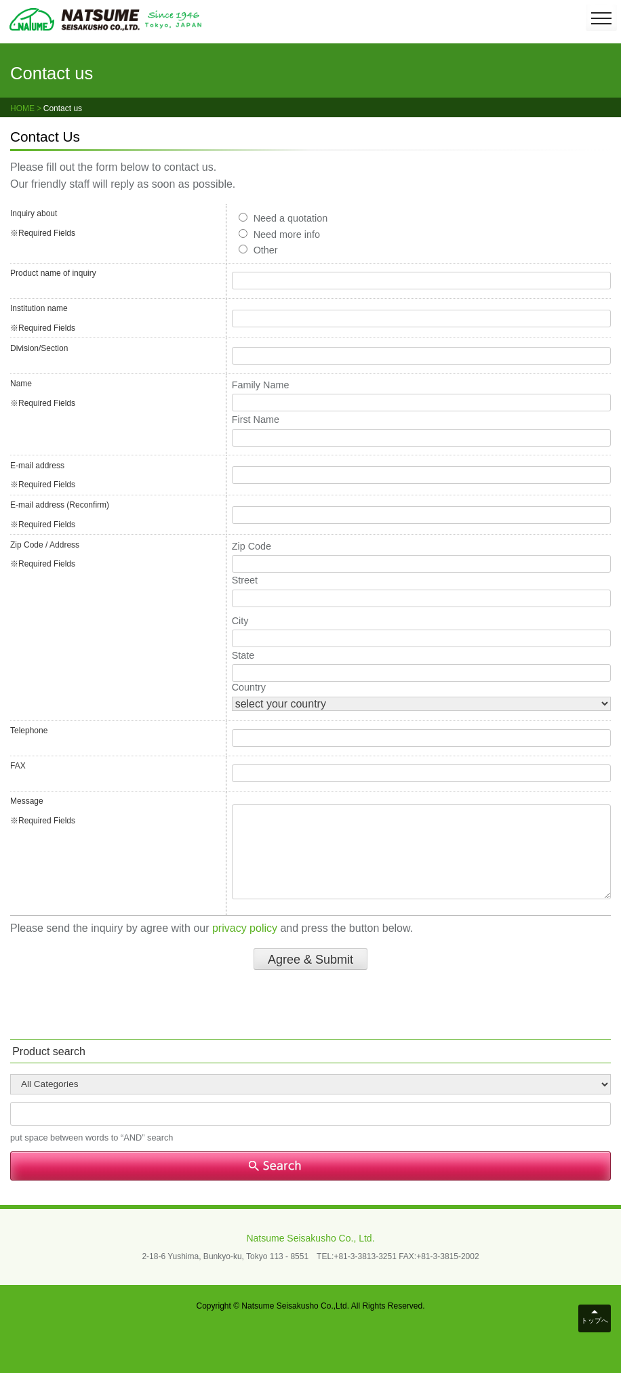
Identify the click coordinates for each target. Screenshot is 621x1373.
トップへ (594, 1320)
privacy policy (244, 928)
